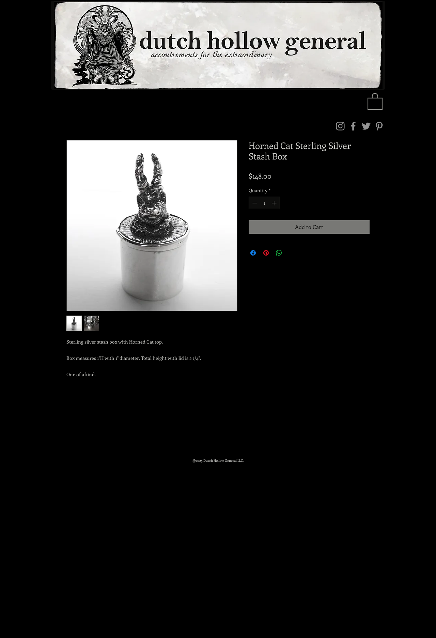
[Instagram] (340, 126)
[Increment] (274, 203)
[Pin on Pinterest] (266, 253)
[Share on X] (292, 253)
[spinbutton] (264, 203)
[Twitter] (366, 126)
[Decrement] (254, 203)
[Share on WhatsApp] (279, 253)
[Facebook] (353, 126)
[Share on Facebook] (253, 253)
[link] (375, 101)
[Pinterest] (379, 126)
